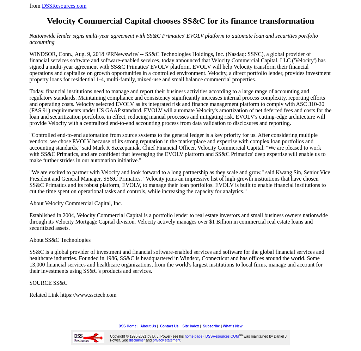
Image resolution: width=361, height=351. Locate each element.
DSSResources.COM (222, 336)
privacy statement (166, 340)
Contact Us (169, 326)
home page (193, 336)
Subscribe (211, 326)
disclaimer (137, 340)
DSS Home (127, 326)
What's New (233, 326)
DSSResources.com (64, 6)
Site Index (190, 326)
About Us (148, 326)
